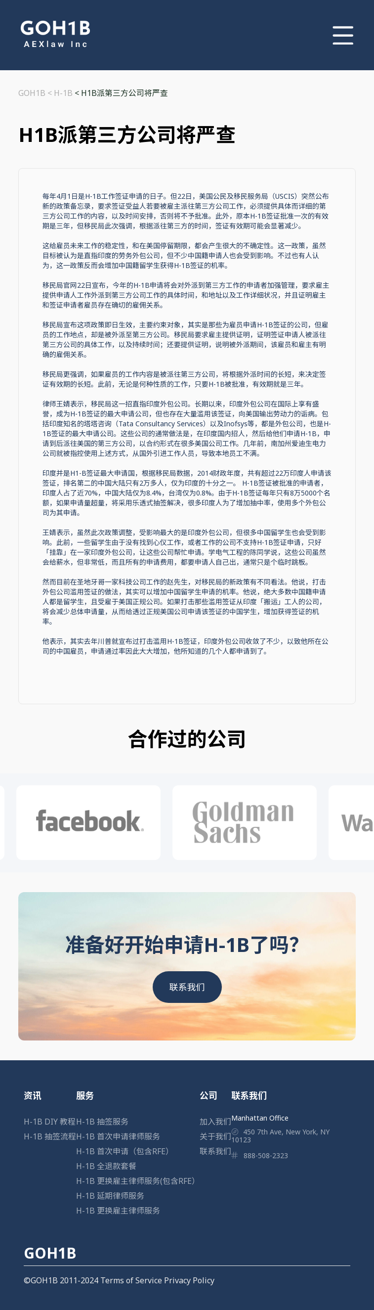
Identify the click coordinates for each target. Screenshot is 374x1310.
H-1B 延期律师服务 (110, 1195)
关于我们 (215, 1136)
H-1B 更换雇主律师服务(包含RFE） (138, 1180)
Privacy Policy (189, 1280)
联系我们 (187, 987)
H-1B (63, 93)
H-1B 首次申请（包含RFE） (124, 1151)
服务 (85, 1095)
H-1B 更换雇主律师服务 (118, 1210)
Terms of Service (131, 1280)
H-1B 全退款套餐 (106, 1166)
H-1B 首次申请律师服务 (118, 1136)
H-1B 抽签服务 (102, 1121)
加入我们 (215, 1121)
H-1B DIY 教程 (50, 1121)
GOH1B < (36, 93)
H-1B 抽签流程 (50, 1136)
